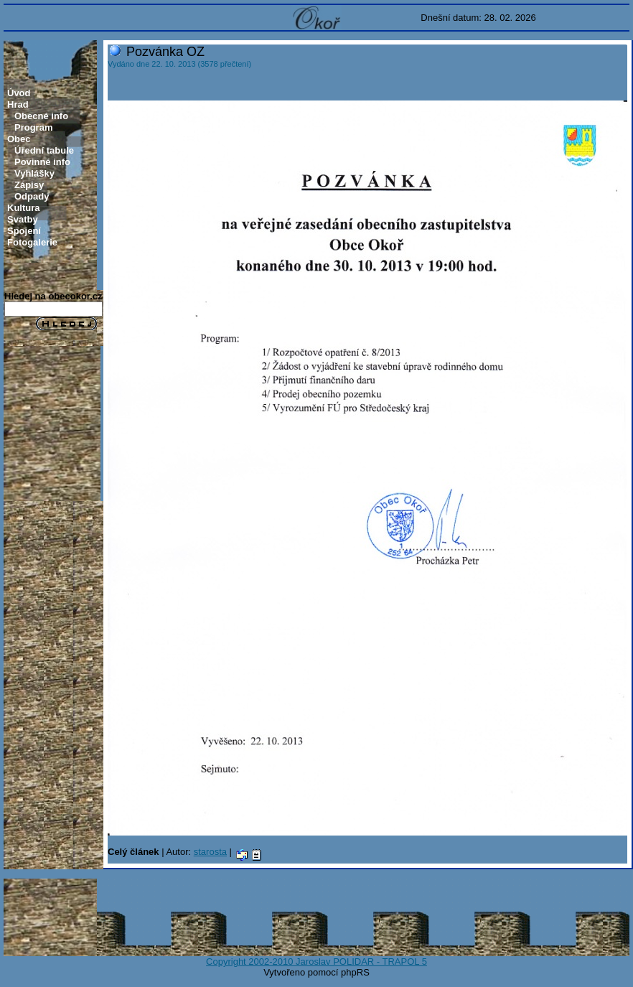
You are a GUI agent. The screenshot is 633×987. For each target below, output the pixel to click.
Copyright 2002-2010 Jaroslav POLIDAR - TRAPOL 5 (316, 961)
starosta (210, 851)
